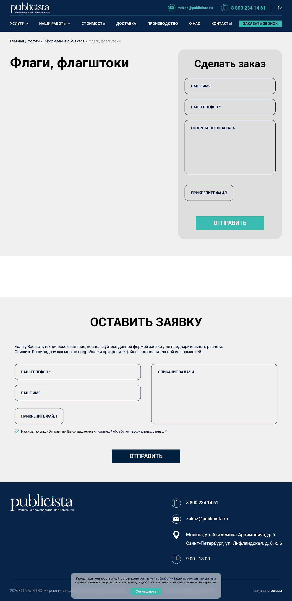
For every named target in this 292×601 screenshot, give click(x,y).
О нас (194, 23)
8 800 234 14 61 (243, 7)
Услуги (19, 23)
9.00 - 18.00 (198, 559)
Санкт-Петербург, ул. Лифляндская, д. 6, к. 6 (234, 543)
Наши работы (54, 23)
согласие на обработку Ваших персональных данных (177, 578)
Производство (162, 23)
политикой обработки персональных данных (130, 431)
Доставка (126, 23)
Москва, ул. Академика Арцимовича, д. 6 (230, 534)
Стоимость (93, 23)
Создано (266, 590)
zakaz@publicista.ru (190, 7)
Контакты (221, 23)
